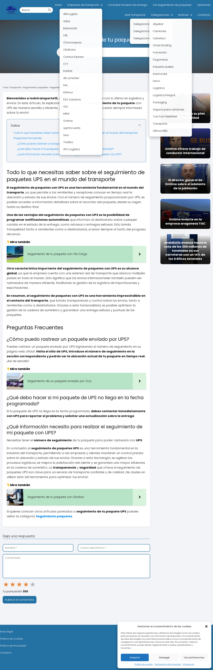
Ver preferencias (194, 657)
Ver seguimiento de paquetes (172, 5)
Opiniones (203, 5)
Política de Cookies (11, 638)
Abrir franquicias (135, 15)
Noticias (183, 15)
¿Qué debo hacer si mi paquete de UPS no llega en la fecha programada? (65, 149)
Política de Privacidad (13, 645)
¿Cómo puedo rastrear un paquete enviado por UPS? (52, 144)
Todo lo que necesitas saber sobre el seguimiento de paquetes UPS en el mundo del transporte (75, 133)
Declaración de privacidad (168, 664)
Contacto (204, 15)
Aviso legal (6, 631)
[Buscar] (49, 9)
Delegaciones (160, 15)
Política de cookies (144, 664)
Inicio (58, 5)
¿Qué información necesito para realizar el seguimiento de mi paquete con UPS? (69, 154)
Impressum (188, 664)
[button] (206, 626)
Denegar (164, 657)
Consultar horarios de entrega (127, 5)
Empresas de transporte (83, 5)
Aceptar (135, 657)
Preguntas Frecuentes (27, 138)
